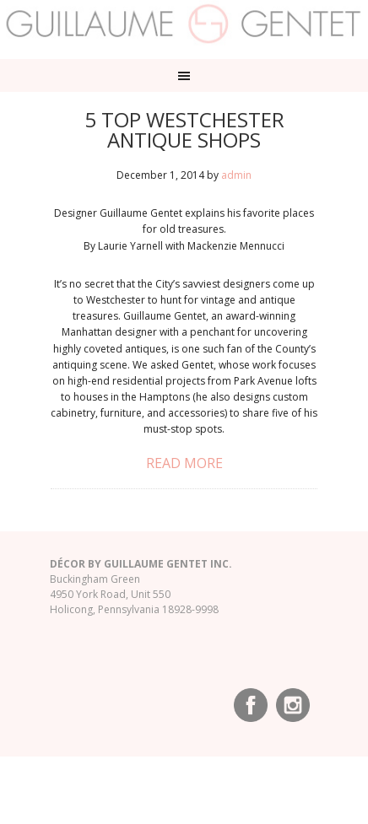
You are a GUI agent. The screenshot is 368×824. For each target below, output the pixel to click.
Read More (184, 463)
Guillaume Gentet (184, 25)
